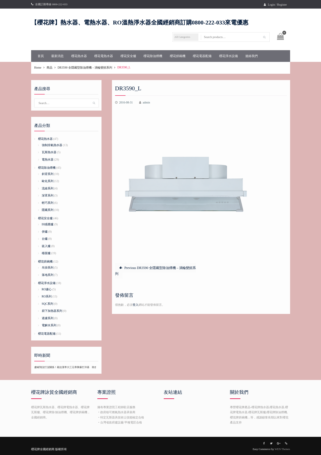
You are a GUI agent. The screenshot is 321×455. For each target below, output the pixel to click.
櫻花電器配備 (202, 56)
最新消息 (57, 56)
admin (146, 102)
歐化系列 (47, 181)
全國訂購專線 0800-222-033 (51, 4)
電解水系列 (49, 325)
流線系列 (47, 188)
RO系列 (47, 296)
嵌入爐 (46, 246)
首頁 (41, 56)
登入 (135, 304)
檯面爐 (46, 253)
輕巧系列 (47, 202)
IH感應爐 (48, 224)
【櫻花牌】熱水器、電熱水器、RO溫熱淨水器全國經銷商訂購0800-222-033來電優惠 (140, 22)
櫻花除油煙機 (152, 56)
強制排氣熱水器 (52, 145)
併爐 (45, 231)
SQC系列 (47, 303)
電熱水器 (47, 159)
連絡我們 (251, 56)
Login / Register (277, 4)
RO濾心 (47, 289)
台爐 (45, 238)
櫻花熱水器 (79, 56)
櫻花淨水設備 (228, 56)
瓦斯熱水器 (49, 152)
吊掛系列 (47, 267)
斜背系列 (47, 174)
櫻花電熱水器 (103, 56)
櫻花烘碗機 (177, 56)
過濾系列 (47, 318)
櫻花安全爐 (128, 56)
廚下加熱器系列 (52, 310)
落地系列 (47, 275)
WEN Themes (282, 449)
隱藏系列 (47, 210)
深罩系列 (47, 195)
